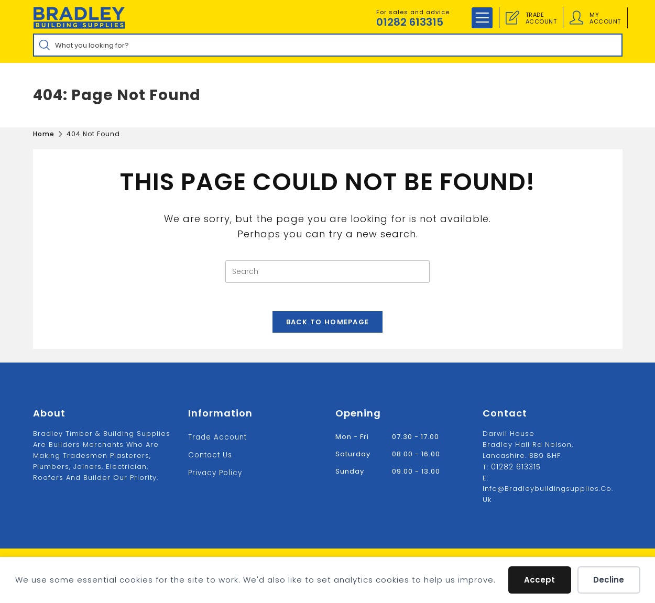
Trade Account (216, 437)
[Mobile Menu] (482, 17)
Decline (608, 579)
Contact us (209, 454)
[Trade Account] (512, 17)
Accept (539, 579)
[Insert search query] (327, 271)
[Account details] (576, 17)
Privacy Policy (214, 472)
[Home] (43, 133)
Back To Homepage (327, 326)
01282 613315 (409, 22)
